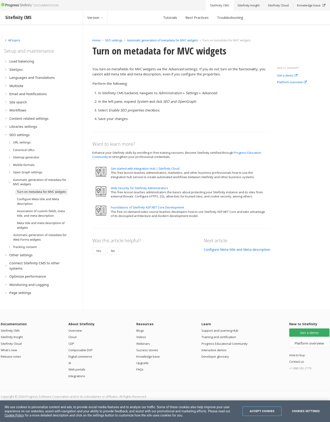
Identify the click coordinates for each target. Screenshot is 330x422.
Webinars (143, 344)
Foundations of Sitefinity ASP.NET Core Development (147, 207)
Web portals (76, 369)
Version (95, 17)
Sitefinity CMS (10, 330)
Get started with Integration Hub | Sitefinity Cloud (145, 168)
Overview (75, 330)
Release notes (11, 356)
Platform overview (292, 82)
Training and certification (219, 337)
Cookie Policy (14, 415)
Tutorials (170, 17)
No (113, 251)
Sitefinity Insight (12, 337)
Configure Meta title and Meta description (237, 249)
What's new (9, 350)
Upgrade (142, 363)
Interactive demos (214, 350)
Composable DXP (80, 350)
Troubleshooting (230, 17)
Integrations (76, 376)
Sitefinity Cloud (11, 344)
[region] (165, 411)
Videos (141, 337)
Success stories (147, 350)
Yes (98, 251)
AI (69, 363)
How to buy (297, 355)
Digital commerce (80, 356)
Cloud (72, 337)
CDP (71, 344)
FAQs (139, 369)
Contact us (296, 361)
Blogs (140, 330)
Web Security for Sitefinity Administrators (139, 188)
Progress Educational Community (225, 344)
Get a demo (287, 75)
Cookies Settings (306, 411)
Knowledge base (148, 356)
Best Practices (197, 17)
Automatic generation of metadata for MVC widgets (162, 40)
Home (96, 40)
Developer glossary (215, 356)
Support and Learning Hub (220, 330)
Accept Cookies (262, 411)
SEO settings (114, 40)
